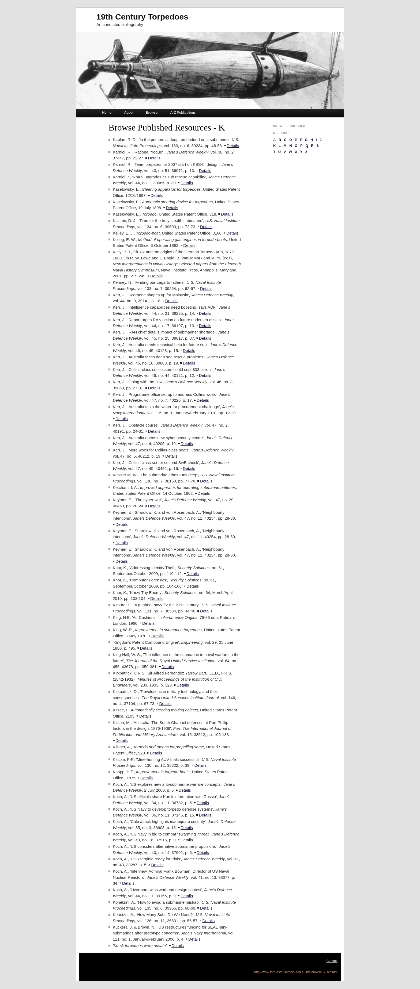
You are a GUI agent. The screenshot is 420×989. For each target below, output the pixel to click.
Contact (332, 961)
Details (233, 145)
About (128, 112)
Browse (152, 112)
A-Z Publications (183, 112)
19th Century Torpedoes (142, 16)
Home (106, 112)
